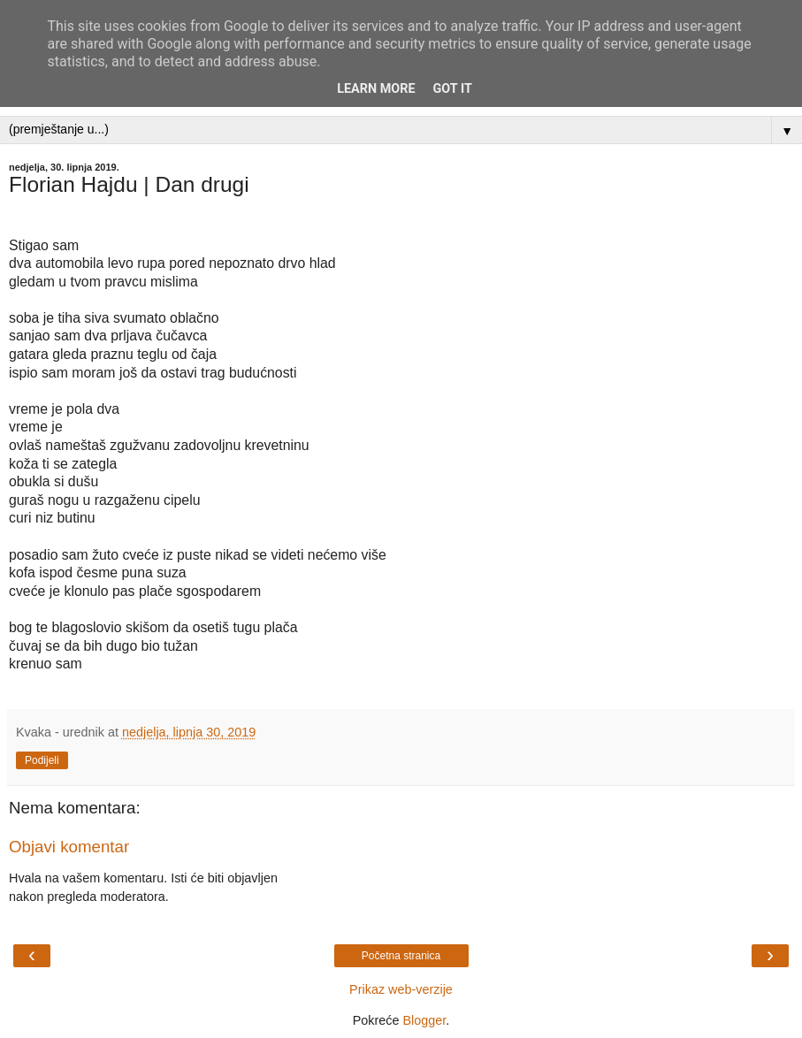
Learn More (376, 88)
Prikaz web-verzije (401, 989)
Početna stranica (401, 956)
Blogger (424, 1020)
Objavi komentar (69, 846)
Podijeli (42, 760)
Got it (452, 88)
